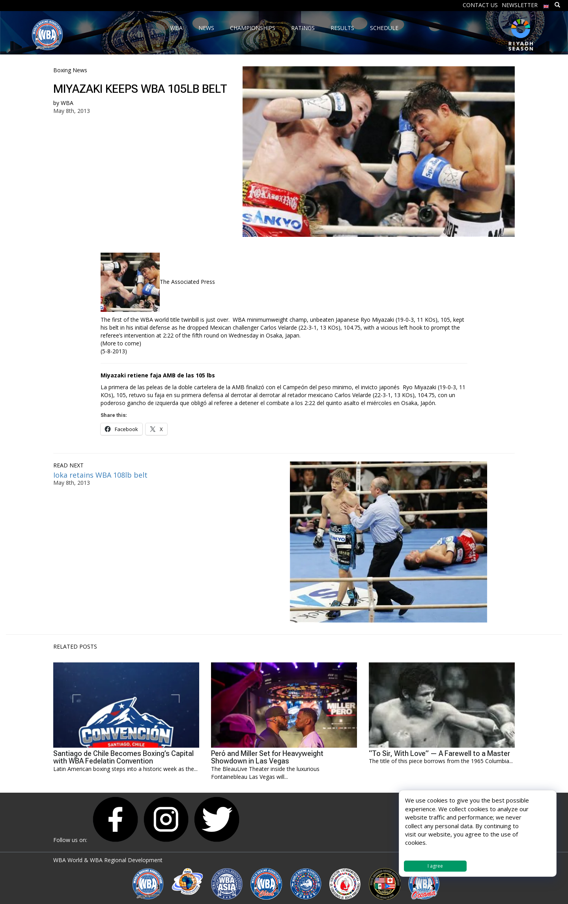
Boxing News (70, 70)
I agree (435, 866)
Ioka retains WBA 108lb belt (100, 475)
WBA (67, 103)
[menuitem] (546, 4)
